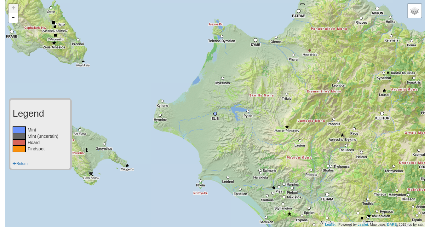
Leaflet (330, 224)
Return (20, 163)
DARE (392, 224)
